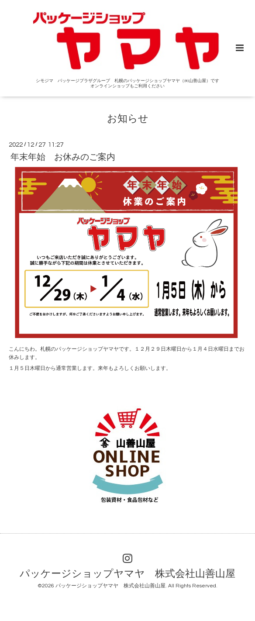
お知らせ (127, 119)
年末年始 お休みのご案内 (62, 157)
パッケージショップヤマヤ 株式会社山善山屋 (127, 574)
